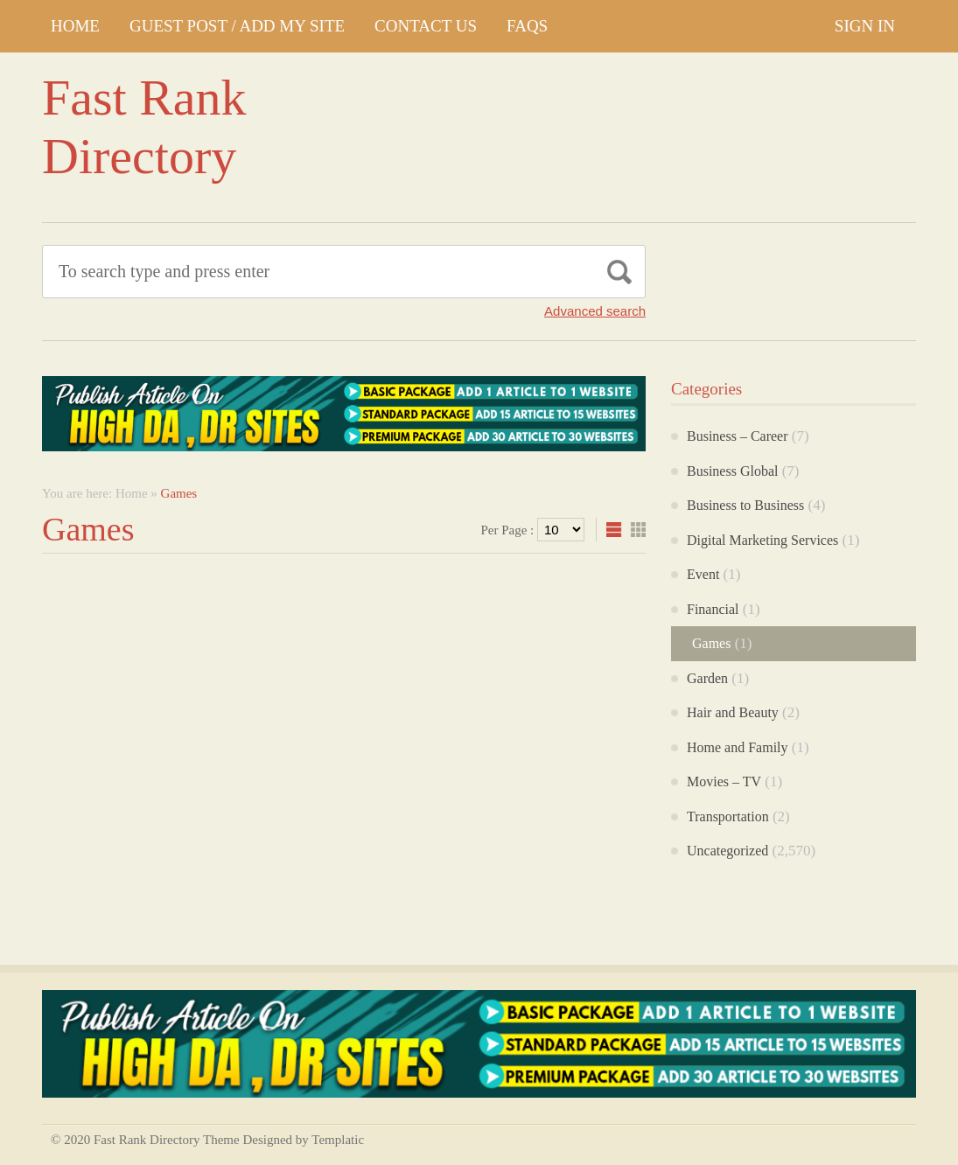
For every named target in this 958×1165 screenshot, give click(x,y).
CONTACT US (425, 26)
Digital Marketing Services (762, 540)
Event (703, 574)
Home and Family (737, 747)
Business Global (732, 471)
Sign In (865, 26)
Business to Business (745, 505)
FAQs (527, 26)
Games (711, 643)
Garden (707, 678)
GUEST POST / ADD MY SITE (237, 26)
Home (75, 26)
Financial (713, 609)
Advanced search (595, 310)
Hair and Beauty (733, 712)
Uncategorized (727, 850)
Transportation (728, 816)
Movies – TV (724, 781)
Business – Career (737, 436)
